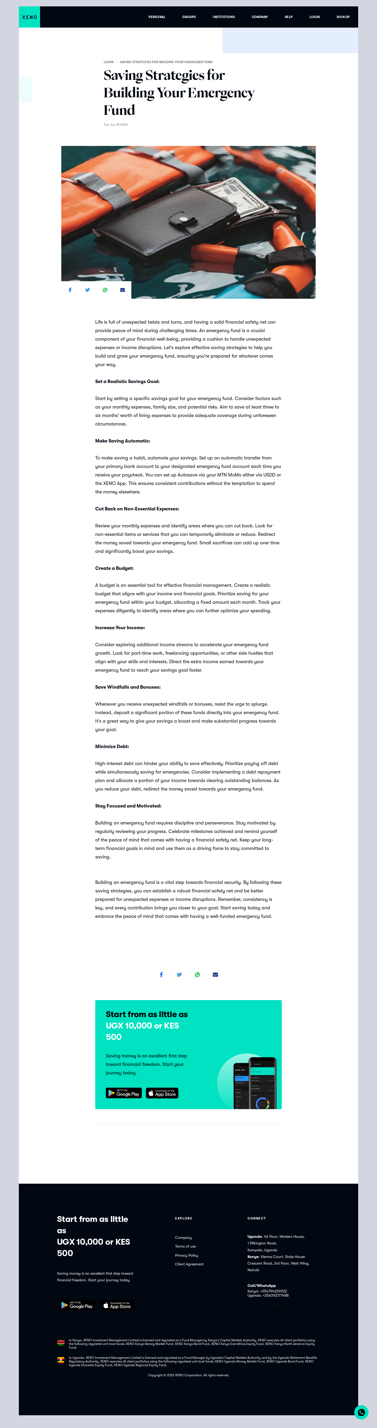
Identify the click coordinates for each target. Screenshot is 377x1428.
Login (315, 17)
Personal (157, 17)
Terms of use (185, 1246)
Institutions (224, 17)
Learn (109, 62)
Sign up (343, 17)
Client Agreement (189, 1264)
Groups (189, 17)
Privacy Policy (186, 1255)
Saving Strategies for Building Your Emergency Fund (167, 62)
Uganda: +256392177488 (268, 1295)
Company (260, 17)
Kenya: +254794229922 (267, 1291)
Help (288, 17)
